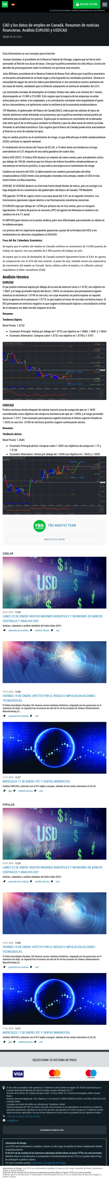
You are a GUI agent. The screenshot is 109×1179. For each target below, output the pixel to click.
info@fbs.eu (12, 1120)
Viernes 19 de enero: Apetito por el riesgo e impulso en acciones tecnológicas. (49, 698)
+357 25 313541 (32, 1116)
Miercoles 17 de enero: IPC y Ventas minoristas (36, 781)
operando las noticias (18, 630)
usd (57, 630)
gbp (10, 790)
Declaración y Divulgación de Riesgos (48, 1162)
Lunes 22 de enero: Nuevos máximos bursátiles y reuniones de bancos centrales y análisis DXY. (53, 618)
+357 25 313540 (15, 1116)
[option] (18, 1074)
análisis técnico (42, 630)
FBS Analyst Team (62, 525)
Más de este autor (54, 539)
